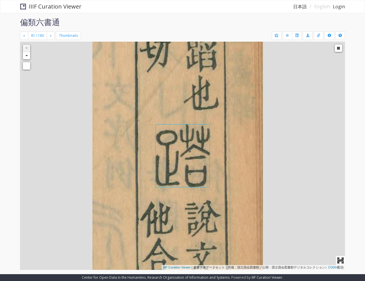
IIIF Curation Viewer (51, 6)
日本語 (300, 6)
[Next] (51, 35)
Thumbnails (68, 35)
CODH (332, 267)
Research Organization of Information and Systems (188, 277)
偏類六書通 (40, 22)
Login (339, 6)
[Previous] (24, 35)
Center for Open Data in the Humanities (114, 277)
